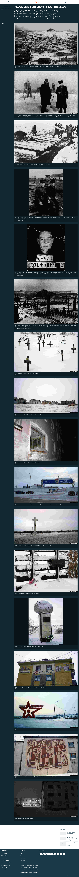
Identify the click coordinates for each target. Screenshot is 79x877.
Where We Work (4, 855)
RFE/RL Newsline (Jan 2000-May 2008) (29, 867)
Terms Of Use (4, 858)
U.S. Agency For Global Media (7, 862)
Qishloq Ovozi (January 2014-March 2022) (29, 865)
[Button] (3, 24)
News (21, 853)
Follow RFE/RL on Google (62, 2)
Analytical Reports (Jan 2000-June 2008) (29, 869)
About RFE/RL (4, 853)
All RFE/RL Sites (4, 867)
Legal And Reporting (5, 865)
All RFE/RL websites (72, 2)
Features (22, 855)
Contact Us (3, 869)
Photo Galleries (5, 6)
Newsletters (23, 858)
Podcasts (22, 862)
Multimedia (22, 860)
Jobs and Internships (5, 860)
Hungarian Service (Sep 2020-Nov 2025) (29, 872)
